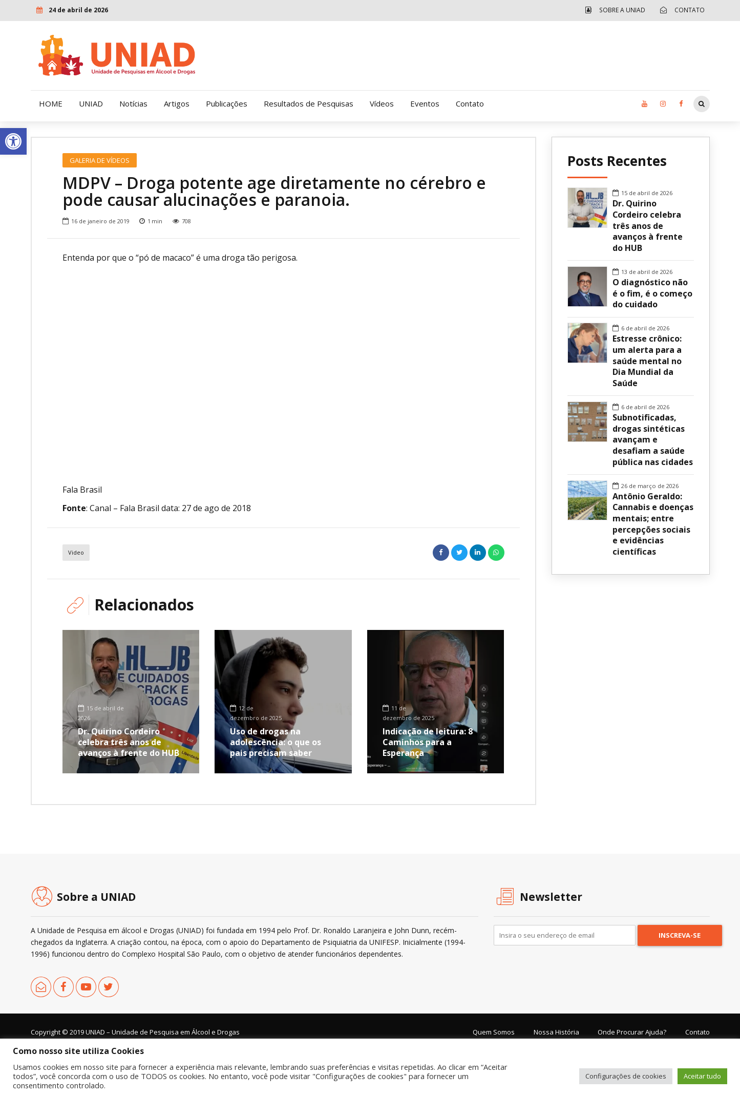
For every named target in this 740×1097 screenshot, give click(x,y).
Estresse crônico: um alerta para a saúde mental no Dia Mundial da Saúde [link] (647, 361)
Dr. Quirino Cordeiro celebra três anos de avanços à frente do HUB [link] (128, 785)
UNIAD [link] (91, 103)
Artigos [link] (176, 103)
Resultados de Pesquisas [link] (308, 103)
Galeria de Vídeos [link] (100, 160)
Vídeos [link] (382, 103)
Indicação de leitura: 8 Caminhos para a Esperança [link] (428, 785)
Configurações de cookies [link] (625, 1076)
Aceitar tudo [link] (702, 1076)
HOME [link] (50, 103)
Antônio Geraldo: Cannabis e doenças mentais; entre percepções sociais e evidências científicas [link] (652, 524)
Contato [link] (470, 103)
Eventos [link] (424, 103)
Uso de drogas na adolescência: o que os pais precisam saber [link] (275, 785)
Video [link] (76, 596)
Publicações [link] (226, 103)
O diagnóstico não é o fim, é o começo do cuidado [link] (652, 293)
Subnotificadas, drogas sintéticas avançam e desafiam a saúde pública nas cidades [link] (652, 440)
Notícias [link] (133, 103)
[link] (13, 141)
